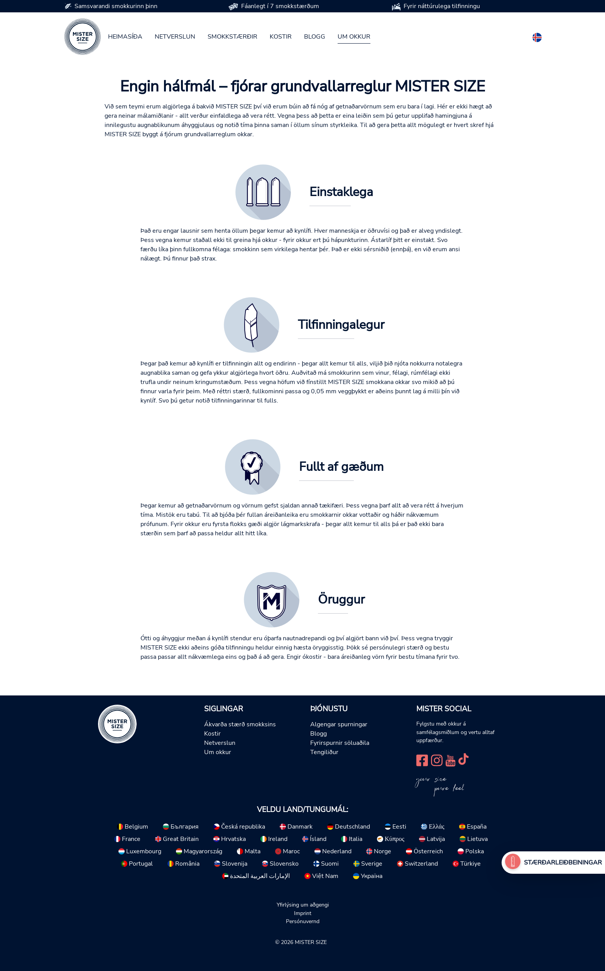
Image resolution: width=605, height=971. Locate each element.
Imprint (302, 913)
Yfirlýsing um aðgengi (303, 904)
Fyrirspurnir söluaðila (339, 743)
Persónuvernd (302, 921)
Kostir (281, 36)
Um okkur (354, 36)
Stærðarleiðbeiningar (563, 862)
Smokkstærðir (232, 36)
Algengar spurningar (338, 724)
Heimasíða (125, 36)
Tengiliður (324, 752)
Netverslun (175, 36)
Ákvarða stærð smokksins (240, 724)
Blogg (314, 36)
